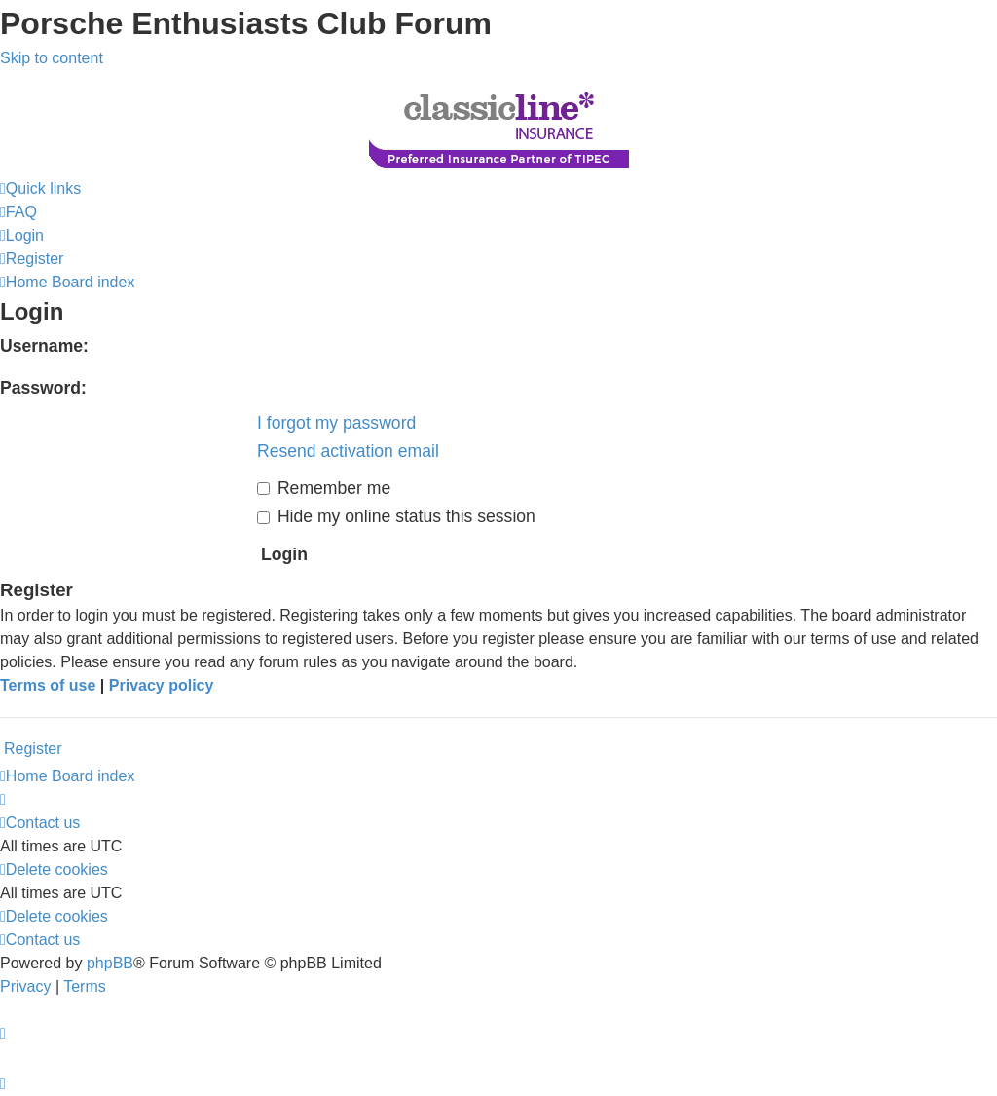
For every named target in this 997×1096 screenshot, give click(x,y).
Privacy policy (161, 685)
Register (33, 748)
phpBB (110, 963)
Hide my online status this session (396, 516)
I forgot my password (336, 423)
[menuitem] (18, 212)
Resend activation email (348, 451)
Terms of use (47, 685)
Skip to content (51, 58)
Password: (43, 387)
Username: (44, 346)
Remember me (323, 488)
